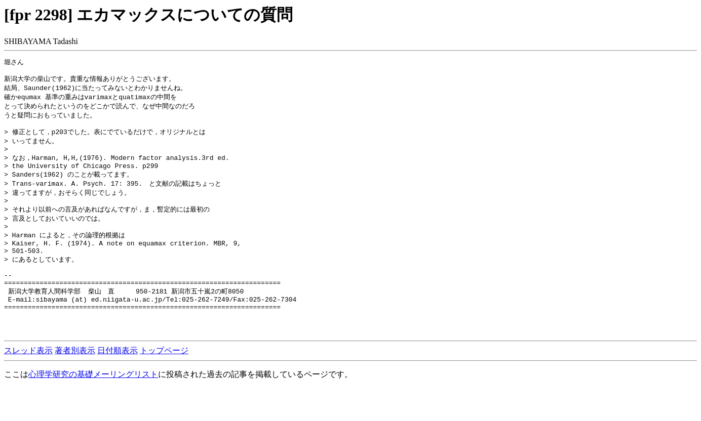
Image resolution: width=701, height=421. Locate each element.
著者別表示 (75, 383)
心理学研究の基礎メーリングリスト (93, 407)
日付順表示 (117, 383)
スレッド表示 (28, 383)
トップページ (164, 383)
